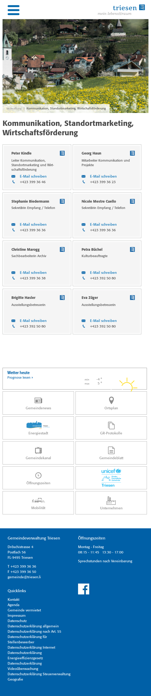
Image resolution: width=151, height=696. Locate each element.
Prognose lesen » (20, 377)
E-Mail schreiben (33, 176)
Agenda (13, 605)
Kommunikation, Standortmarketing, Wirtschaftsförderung (66, 108)
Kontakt (13, 600)
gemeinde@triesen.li (24, 577)
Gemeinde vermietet (24, 610)
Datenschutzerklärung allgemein (33, 626)
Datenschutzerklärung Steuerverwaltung (39, 674)
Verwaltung (14, 108)
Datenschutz (17, 621)
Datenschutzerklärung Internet (31, 647)
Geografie (15, 679)
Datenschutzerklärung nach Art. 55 (34, 631)
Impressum (17, 615)
